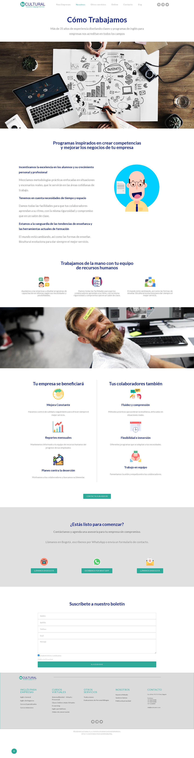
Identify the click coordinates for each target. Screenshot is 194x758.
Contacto (128, 4)
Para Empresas (63, 4)
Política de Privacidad (45, 659)
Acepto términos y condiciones (50, 656)
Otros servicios (98, 4)
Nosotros (80, 4)
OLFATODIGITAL (106, 734)
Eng (140, 4)
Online (114, 4)
